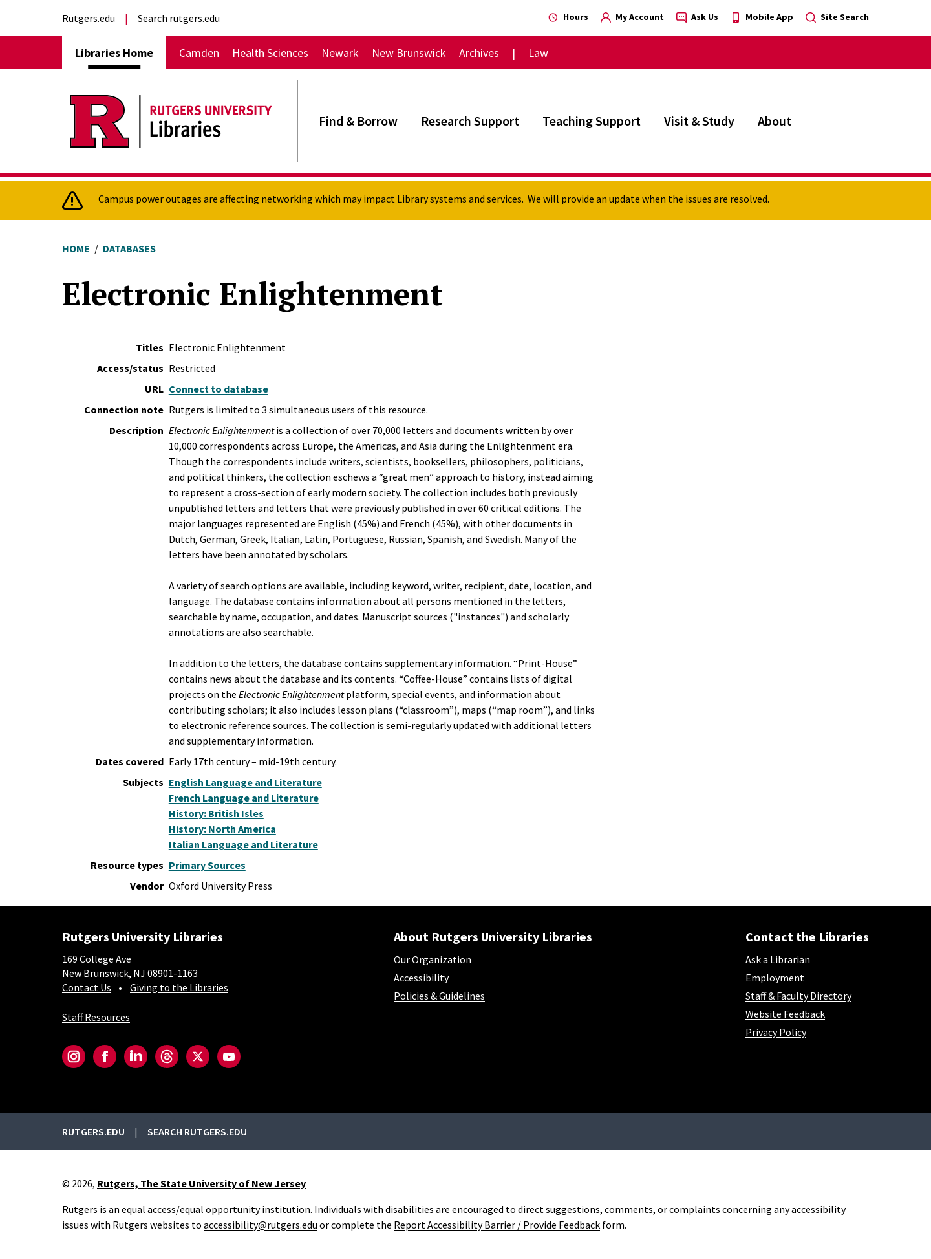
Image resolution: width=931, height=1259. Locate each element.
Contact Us (86, 987)
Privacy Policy (775, 1031)
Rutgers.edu (88, 18)
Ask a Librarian (777, 959)
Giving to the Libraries (179, 987)
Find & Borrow (358, 121)
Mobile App (762, 17)
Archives (479, 52)
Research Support (470, 121)
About (774, 121)
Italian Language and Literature (243, 844)
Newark (340, 52)
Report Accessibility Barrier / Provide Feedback (497, 1224)
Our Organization (432, 959)
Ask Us (697, 17)
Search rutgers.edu (179, 18)
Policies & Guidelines (439, 995)
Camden (199, 52)
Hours (568, 17)
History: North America (222, 828)
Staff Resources (96, 1017)
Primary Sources (207, 865)
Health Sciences (270, 52)
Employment (774, 977)
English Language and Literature (245, 782)
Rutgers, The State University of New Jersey (201, 1183)
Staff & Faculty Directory (798, 995)
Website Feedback (785, 1013)
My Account (632, 17)
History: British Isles (216, 813)
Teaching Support (591, 121)
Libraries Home (114, 52)
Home (76, 248)
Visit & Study (699, 121)
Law (538, 52)
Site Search (837, 17)
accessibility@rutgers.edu (260, 1224)
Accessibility (421, 977)
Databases (129, 248)
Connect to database (218, 388)
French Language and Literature (244, 797)
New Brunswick (409, 52)
